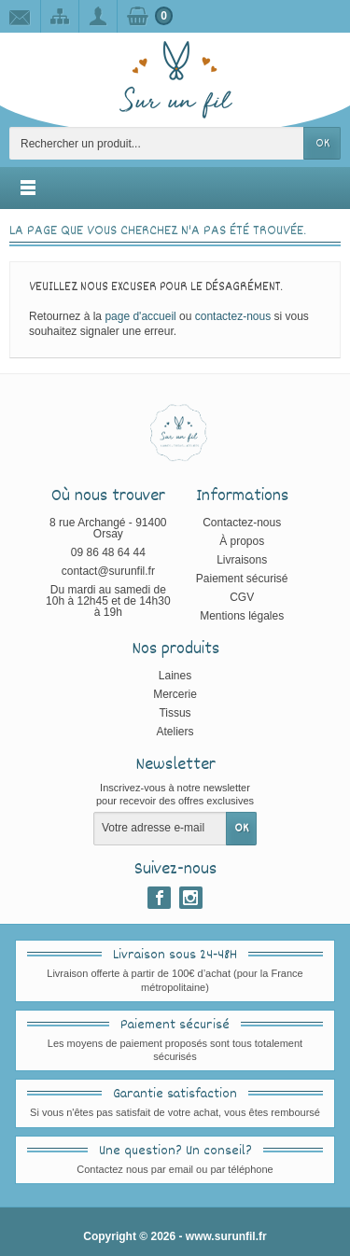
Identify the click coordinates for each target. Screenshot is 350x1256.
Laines (175, 675)
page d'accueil (140, 316)
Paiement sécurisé (242, 578)
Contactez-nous (242, 522)
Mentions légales (242, 615)
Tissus (174, 712)
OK (322, 143)
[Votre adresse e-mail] (160, 828)
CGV (242, 597)
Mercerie (175, 694)
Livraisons (242, 559)
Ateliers (174, 731)
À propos (241, 541)
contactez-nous (233, 316)
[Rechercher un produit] (156, 143)
